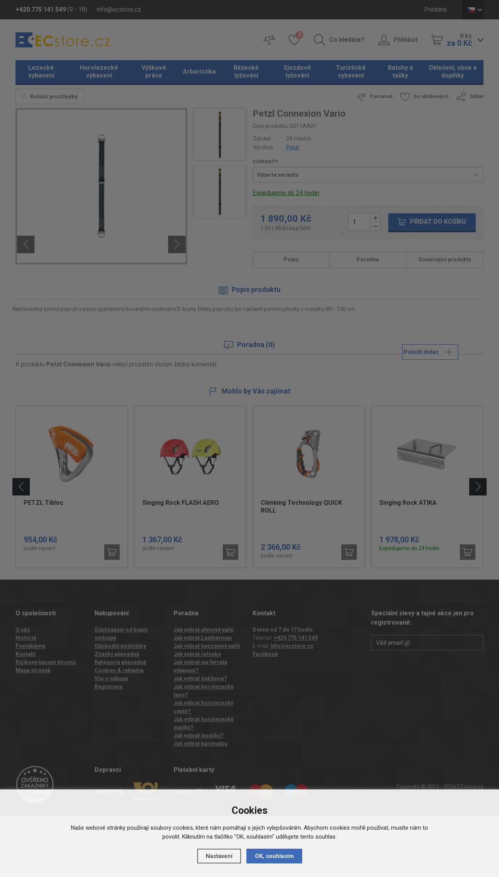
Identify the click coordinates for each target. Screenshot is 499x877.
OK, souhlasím (274, 856)
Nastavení (219, 856)
